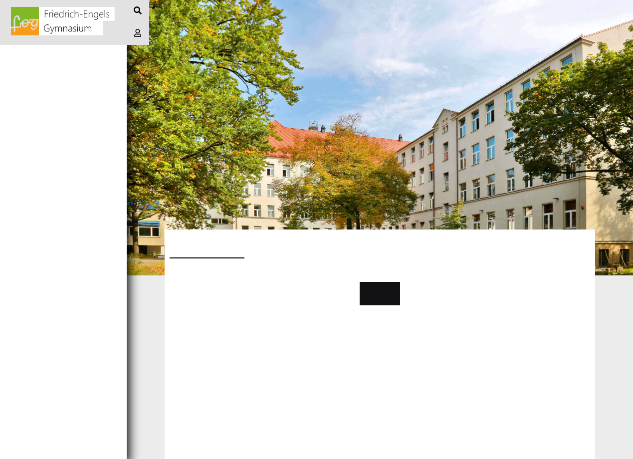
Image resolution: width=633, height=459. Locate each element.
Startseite (29, 55)
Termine (23, 123)
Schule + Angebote (47, 145)
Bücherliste (33, 213)
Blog (16, 78)
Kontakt (380, 293)
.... (175, 310)
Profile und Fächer (49, 168)
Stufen (21, 190)
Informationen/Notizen (57, 100)
